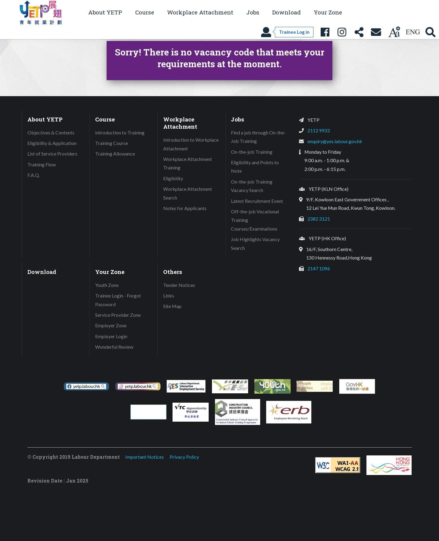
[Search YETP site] (430, 32)
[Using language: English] (413, 32)
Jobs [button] (252, 12)
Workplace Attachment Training (187, 163)
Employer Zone (110, 325)
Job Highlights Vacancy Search (255, 243)
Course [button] (144, 12)
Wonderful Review (114, 347)
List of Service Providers (52, 153)
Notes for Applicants (185, 208)
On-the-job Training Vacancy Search (251, 186)
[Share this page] (358, 32)
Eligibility (173, 178)
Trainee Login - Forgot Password (118, 300)
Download (286, 12)
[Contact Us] (376, 32)
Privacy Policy (184, 457)
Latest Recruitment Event (257, 201)
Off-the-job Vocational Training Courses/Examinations (255, 220)
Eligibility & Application (51, 143)
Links (168, 295)
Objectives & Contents (50, 132)
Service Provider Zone (118, 315)
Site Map (172, 306)
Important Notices (144, 457)
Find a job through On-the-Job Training (258, 137)
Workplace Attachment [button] (200, 12)
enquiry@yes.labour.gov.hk (334, 141)
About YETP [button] (105, 12)
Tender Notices (179, 285)
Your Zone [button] (328, 12)
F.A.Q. (33, 175)
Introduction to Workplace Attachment (191, 144)
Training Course (111, 143)
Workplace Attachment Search (187, 193)
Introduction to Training (120, 132)
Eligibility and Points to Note (255, 166)
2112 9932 (318, 130)
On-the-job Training (251, 152)
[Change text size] (394, 32)
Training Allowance (115, 153)
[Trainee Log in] (286, 32)
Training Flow (41, 164)
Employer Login (111, 336)
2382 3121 (318, 219)
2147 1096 (318, 268)
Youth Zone (107, 285)
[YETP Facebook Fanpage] (324, 32)
